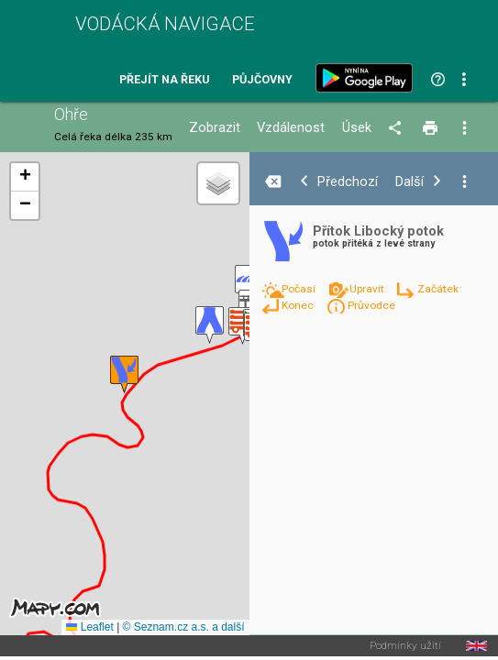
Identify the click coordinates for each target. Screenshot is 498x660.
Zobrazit (214, 128)
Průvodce (371, 305)
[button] (209, 325)
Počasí (300, 288)
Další (409, 182)
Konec (299, 305)
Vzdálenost (291, 128)
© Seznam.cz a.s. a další (184, 627)
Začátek (438, 288)
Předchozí (347, 182)
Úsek (356, 128)
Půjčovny (262, 80)
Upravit (368, 288)
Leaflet (89, 627)
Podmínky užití (405, 646)
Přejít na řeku (164, 80)
